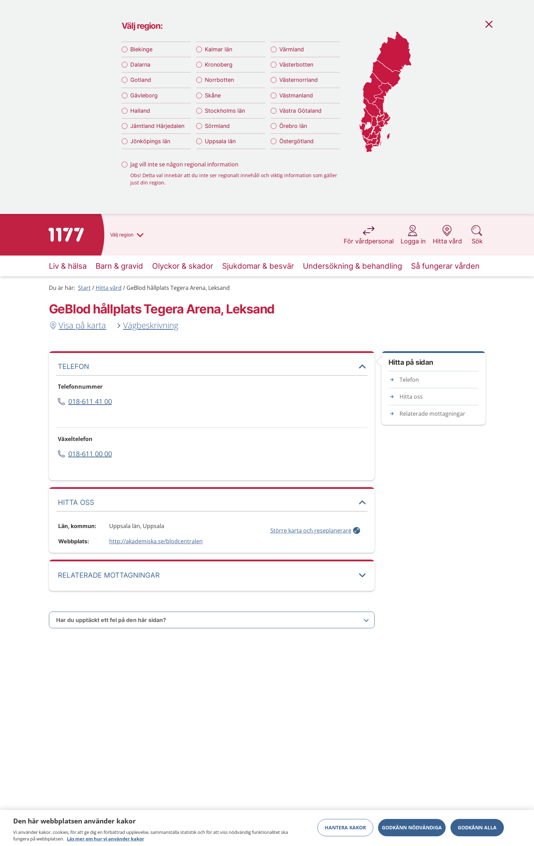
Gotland (140, 79)
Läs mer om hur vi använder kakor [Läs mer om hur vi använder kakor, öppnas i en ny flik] (105, 839)
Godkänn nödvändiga (412, 827)
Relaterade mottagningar (432, 413)
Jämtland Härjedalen (157, 125)
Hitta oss (411, 396)
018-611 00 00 (90, 453)
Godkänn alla (477, 827)
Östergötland (296, 141)
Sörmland (217, 125)
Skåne (213, 95)
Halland (140, 110)
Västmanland (296, 95)
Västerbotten (296, 64)
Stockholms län (225, 110)
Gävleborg (144, 95)
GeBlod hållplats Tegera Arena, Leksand (178, 288)
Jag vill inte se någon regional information (184, 164)
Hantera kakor (345, 827)
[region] (267, 828)
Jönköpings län (150, 141)
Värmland (291, 49)
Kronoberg (219, 64)
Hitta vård (109, 288)
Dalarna (140, 64)
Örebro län (293, 125)
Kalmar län (218, 49)
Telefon (409, 379)
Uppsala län (220, 141)
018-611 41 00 (90, 401)
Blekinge (141, 49)
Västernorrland (298, 79)
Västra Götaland (300, 110)
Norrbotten (219, 79)
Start (84, 288)
